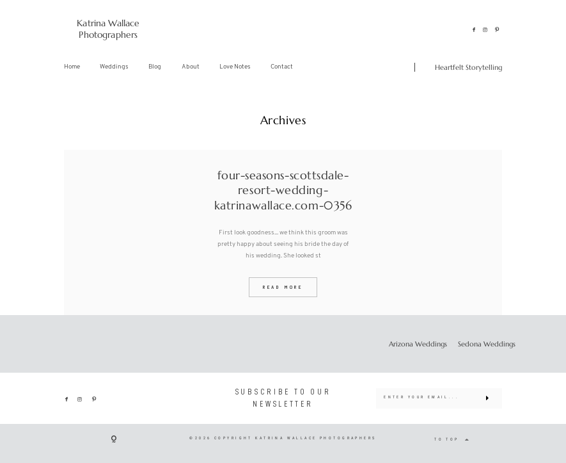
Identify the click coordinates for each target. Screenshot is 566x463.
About (191, 66)
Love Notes (235, 66)
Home (72, 66)
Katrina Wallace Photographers (108, 29)
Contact (282, 66)
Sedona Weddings (486, 343)
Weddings (114, 66)
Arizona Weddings (418, 343)
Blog (154, 66)
